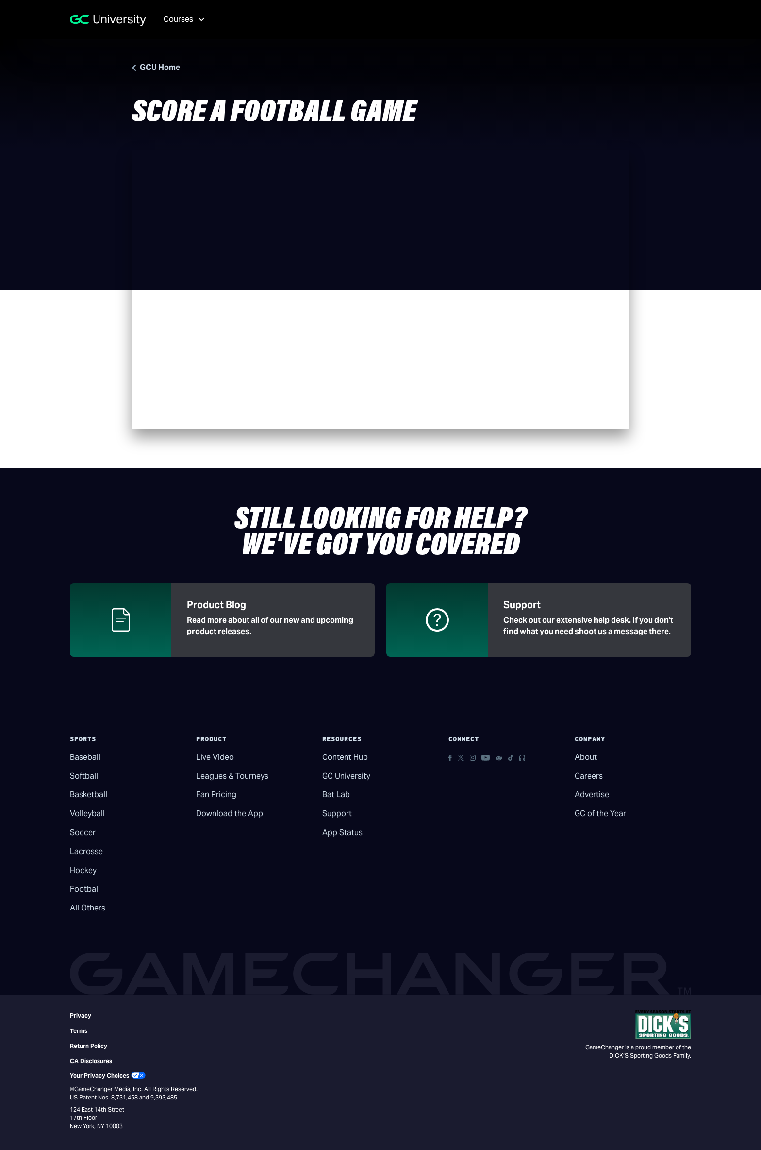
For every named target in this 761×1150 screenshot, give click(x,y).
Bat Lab (336, 795)
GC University (346, 776)
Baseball (85, 757)
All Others (87, 908)
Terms (78, 1030)
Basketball (88, 795)
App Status (342, 832)
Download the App (229, 813)
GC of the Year (600, 813)
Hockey (83, 870)
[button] (181, 19)
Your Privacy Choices (99, 1075)
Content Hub (345, 757)
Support (337, 813)
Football (85, 889)
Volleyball (87, 813)
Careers (589, 776)
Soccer (83, 832)
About (586, 757)
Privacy (80, 1015)
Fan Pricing (216, 795)
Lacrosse (86, 851)
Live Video (215, 757)
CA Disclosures (91, 1060)
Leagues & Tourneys (232, 776)
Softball (84, 776)
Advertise (592, 795)
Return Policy (88, 1045)
